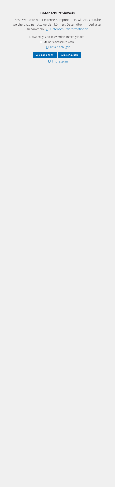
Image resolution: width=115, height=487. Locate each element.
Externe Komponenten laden (58, 42)
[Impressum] (57, 61)
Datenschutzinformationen (69, 29)
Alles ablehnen (45, 54)
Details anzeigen (60, 47)
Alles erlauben (69, 54)
